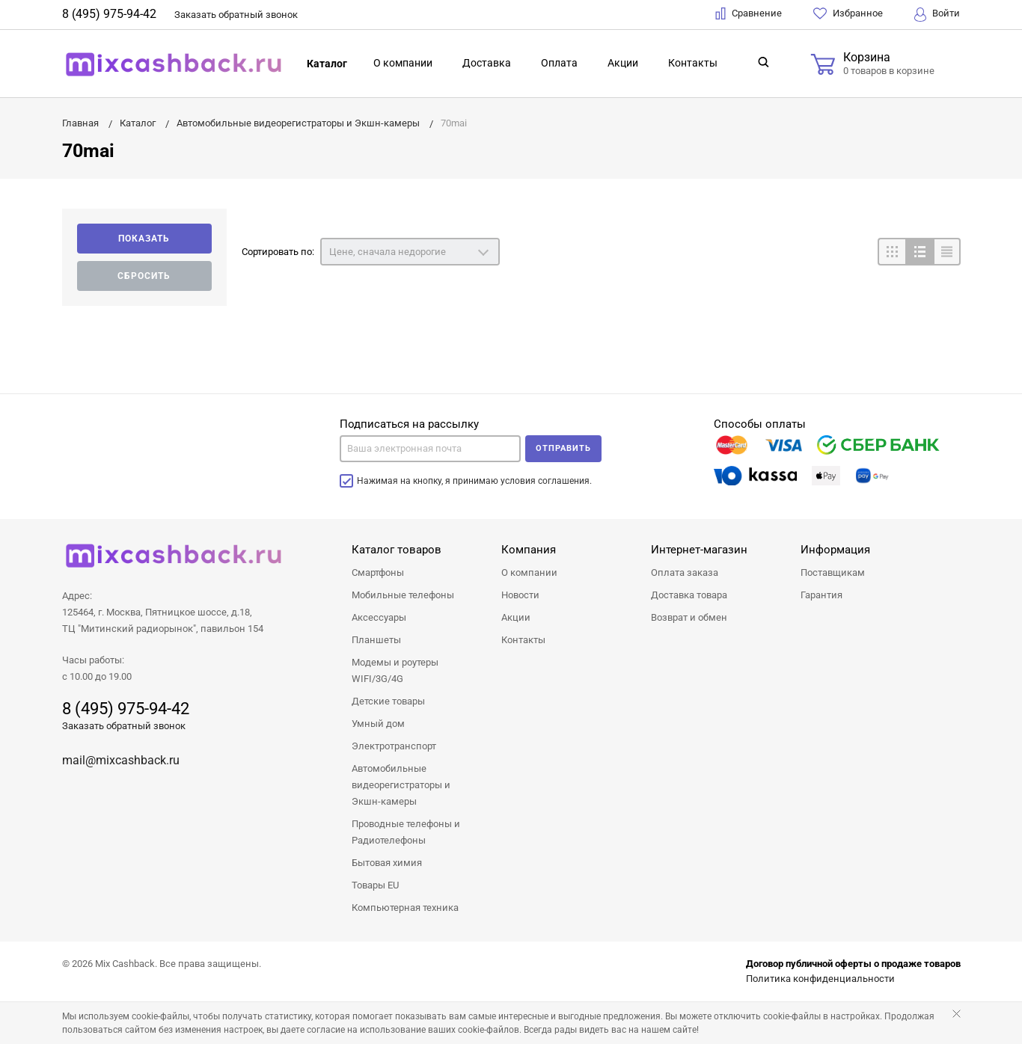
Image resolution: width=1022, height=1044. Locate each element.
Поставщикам (833, 572)
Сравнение (748, 13)
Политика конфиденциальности (820, 978)
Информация (835, 549)
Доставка (486, 63)
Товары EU (375, 885)
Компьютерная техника (405, 907)
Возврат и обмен (689, 617)
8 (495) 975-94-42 (109, 14)
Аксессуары (379, 617)
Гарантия (821, 595)
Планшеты (376, 639)
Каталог (327, 64)
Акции (623, 63)
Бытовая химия (387, 862)
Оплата (559, 63)
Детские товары (388, 701)
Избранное (848, 13)
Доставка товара (689, 595)
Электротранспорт (394, 746)
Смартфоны (378, 572)
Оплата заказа (684, 572)
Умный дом (378, 723)
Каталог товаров (396, 549)
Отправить (563, 448)
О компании (402, 63)
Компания (528, 549)
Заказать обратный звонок (124, 725)
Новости (520, 595)
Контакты (692, 63)
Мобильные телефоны (403, 595)
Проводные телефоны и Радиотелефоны (406, 832)
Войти (937, 14)
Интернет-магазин (699, 549)
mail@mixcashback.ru (121, 760)
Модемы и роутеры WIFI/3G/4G (395, 670)
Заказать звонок (236, 14)
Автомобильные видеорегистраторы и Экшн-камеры (401, 785)
